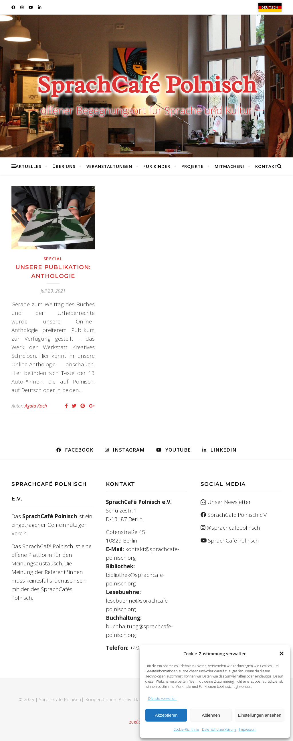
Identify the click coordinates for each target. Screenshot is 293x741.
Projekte (192, 166)
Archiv (125, 699)
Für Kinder (156, 166)
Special (53, 258)
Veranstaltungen (109, 166)
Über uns (63, 166)
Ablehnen (211, 715)
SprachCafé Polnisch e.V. (237, 514)
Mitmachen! (229, 166)
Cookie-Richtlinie (186, 729)
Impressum (247, 729)
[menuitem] (270, 7)
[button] (281, 653)
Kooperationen (100, 699)
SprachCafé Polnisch (146, 84)
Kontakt (266, 166)
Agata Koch (36, 406)
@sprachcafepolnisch (233, 527)
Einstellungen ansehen (259, 715)
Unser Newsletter (229, 502)
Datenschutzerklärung (219, 729)
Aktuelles (28, 166)
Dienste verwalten (162, 698)
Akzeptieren (166, 715)
